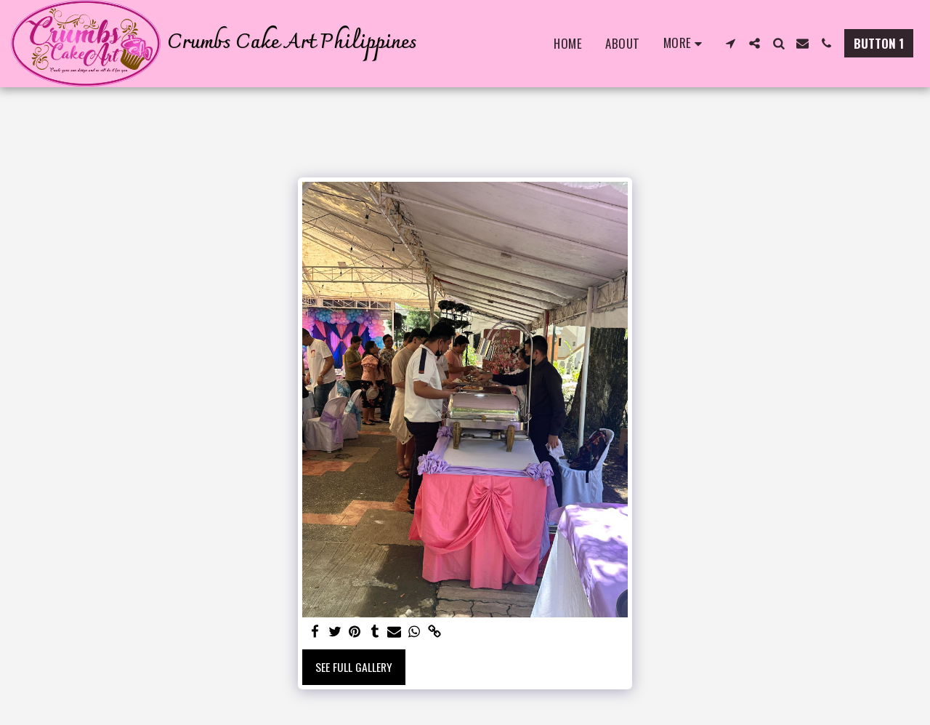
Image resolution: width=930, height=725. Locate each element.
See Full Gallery (353, 667)
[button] (730, 43)
